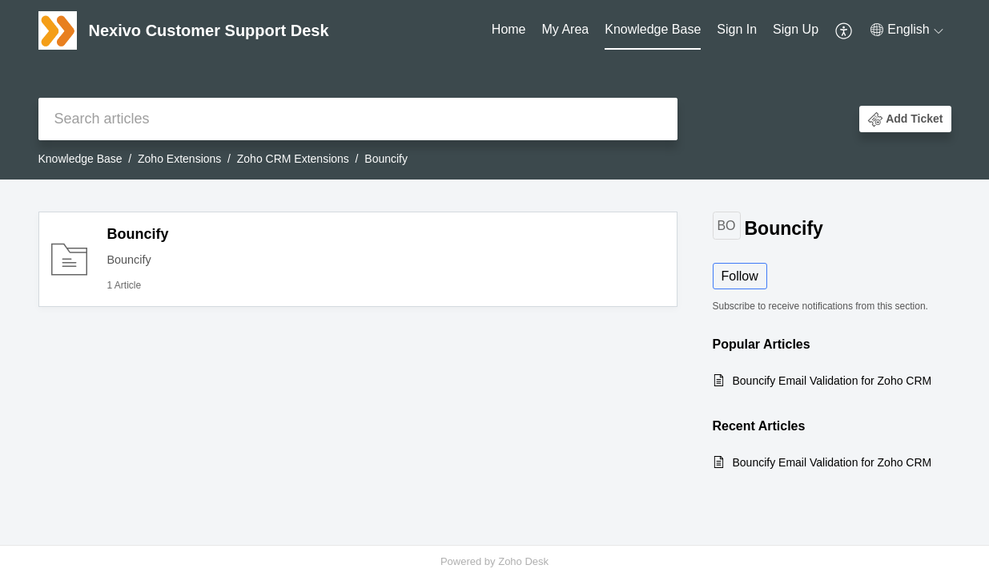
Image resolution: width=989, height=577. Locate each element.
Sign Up (795, 29)
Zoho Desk (523, 561)
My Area (565, 29)
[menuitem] (509, 30)
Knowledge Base (653, 29)
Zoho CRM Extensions (293, 158)
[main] (494, 362)
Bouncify (138, 234)
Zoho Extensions (179, 158)
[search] (357, 119)
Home (509, 29)
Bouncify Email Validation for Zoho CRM (832, 380)
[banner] (494, 90)
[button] (844, 30)
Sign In (737, 29)
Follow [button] (740, 276)
